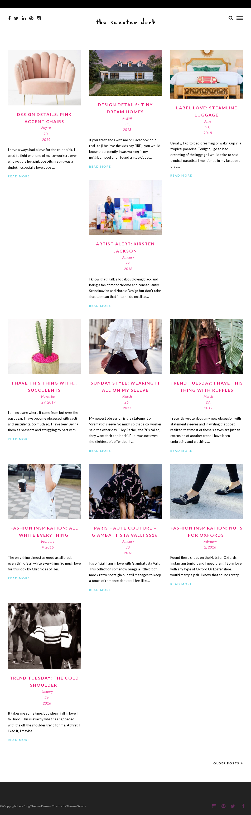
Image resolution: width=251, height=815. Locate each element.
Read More (19, 176)
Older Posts (228, 763)
